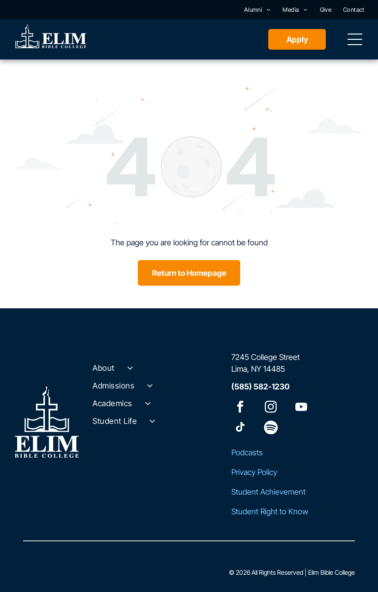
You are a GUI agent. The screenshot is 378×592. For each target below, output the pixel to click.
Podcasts (247, 452)
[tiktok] (240, 428)
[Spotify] (271, 428)
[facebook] (240, 408)
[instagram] (271, 408)
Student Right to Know (269, 511)
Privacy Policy (254, 472)
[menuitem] (257, 9)
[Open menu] (354, 39)
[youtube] (301, 408)
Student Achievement (268, 492)
